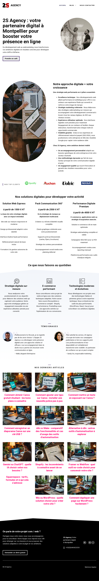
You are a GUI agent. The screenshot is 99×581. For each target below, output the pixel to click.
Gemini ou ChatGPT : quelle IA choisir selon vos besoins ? (17, 467)
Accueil (62, 5)
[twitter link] (84, 542)
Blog (74, 5)
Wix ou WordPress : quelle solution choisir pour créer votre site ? (49, 500)
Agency (16, 5)
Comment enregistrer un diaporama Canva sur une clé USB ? (17, 431)
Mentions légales (90, 567)
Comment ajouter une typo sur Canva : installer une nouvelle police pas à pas (49, 398)
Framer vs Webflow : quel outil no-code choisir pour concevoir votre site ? (81, 467)
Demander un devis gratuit (15, 553)
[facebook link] (89, 542)
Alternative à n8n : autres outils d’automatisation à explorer (82, 431)
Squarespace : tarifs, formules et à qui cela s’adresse (17, 480)
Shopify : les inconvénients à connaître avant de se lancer (49, 467)
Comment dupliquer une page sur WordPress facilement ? (81, 500)
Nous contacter (87, 5)
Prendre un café (11, 59)
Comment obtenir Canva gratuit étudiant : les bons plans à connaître (17, 398)
